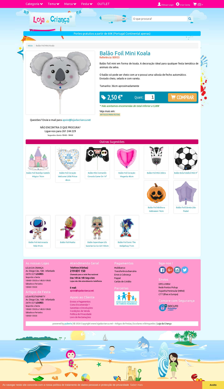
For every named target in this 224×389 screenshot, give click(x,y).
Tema (54, 4)
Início (30, 46)
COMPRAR (182, 97)
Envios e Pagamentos (80, 301)
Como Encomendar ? (80, 305)
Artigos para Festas (110, 115)
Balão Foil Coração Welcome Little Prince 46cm (67, 176)
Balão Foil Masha (67, 242)
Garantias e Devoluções (81, 308)
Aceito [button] (213, 385)
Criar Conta (183, 4)
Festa (87, 4)
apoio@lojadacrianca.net (76, 120)
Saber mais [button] (136, 385)
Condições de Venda (80, 311)
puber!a (68, 323)
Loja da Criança (164, 323)
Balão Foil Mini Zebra (156, 173)
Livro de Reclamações (80, 317)
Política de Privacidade (80, 314)
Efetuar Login (166, 4)
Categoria (34, 4)
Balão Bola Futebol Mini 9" (186, 173)
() (198, 4)
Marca (70, 4)
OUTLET (103, 4)
